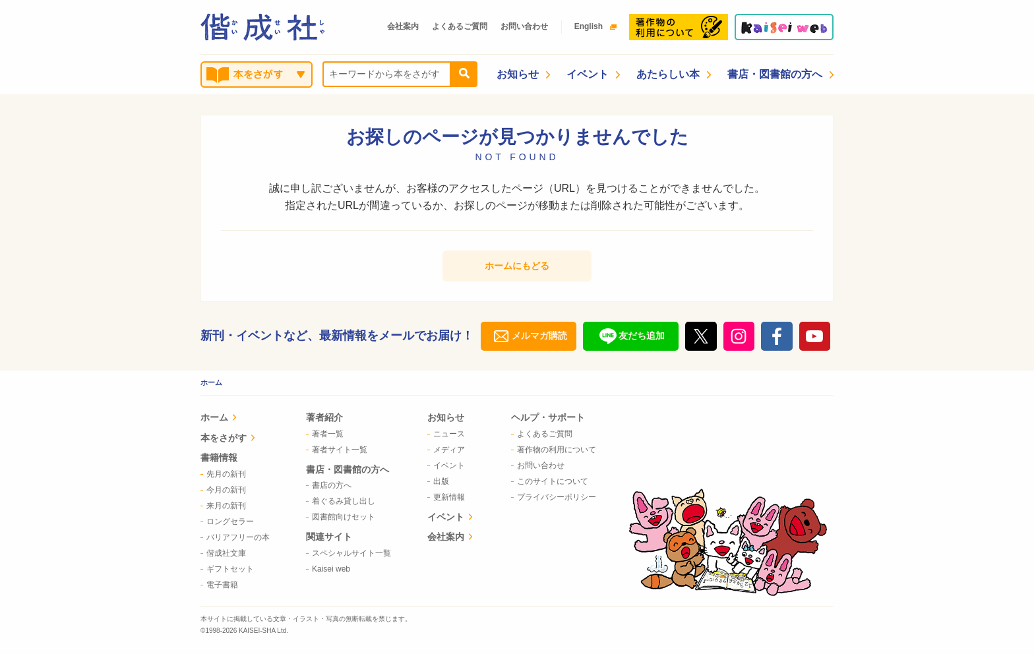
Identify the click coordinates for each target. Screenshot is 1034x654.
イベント (593, 74)
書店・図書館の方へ (780, 74)
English (591, 26)
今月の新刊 (223, 489)
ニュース (446, 433)
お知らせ (523, 74)
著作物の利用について (553, 449)
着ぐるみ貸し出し (340, 501)
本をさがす (227, 437)
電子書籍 (219, 584)
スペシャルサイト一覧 (348, 553)
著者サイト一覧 (336, 449)
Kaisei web (328, 569)
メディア (446, 449)
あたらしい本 (673, 74)
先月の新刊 (223, 474)
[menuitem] (235, 419)
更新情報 (446, 497)
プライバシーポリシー (553, 497)
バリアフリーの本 (235, 537)
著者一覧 (325, 433)
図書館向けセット (340, 516)
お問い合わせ (524, 26)
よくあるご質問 (459, 26)
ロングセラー (227, 521)
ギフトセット (227, 569)
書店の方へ (328, 485)
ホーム (211, 382)
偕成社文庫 (223, 553)
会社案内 (403, 26)
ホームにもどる (517, 265)
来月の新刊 (223, 505)
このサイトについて (549, 481)
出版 (438, 481)
